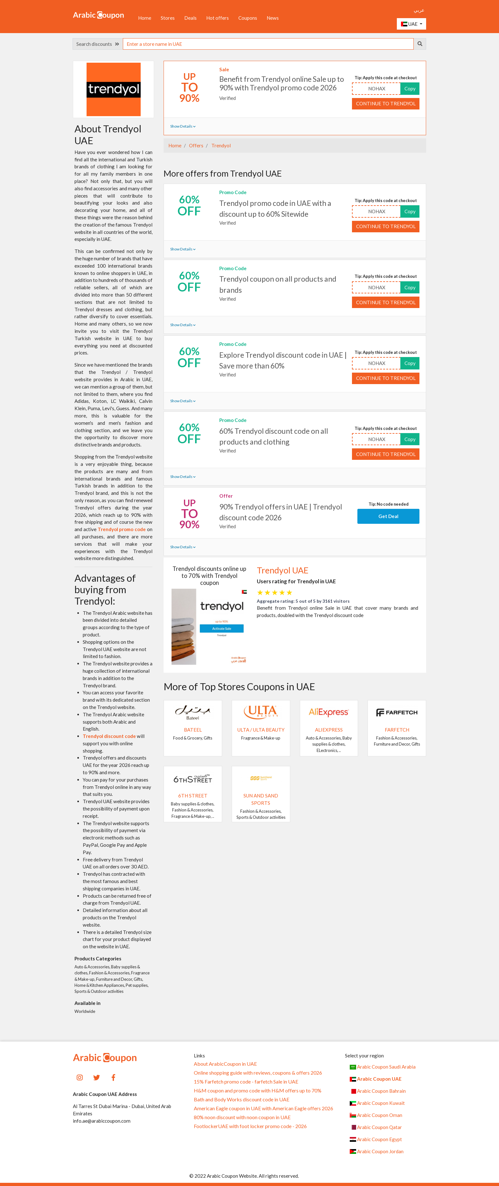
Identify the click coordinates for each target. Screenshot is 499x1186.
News (273, 18)
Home (144, 18)
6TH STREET (192, 795)
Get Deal (388, 516)
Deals (190, 18)
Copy (410, 88)
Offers (195, 145)
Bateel (193, 730)
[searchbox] (268, 44)
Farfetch (397, 730)
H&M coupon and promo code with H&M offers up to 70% (257, 1090)
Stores (168, 18)
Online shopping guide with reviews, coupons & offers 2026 (258, 1073)
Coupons (247, 18)
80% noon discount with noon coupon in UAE (242, 1117)
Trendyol (220, 145)
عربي (419, 10)
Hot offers (217, 18)
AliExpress (329, 730)
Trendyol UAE (282, 570)
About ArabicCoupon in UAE (225, 1064)
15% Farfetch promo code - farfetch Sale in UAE (246, 1081)
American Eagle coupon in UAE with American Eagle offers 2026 (263, 1108)
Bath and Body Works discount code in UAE (241, 1099)
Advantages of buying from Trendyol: (105, 589)
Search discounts (97, 44)
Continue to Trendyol (386, 103)
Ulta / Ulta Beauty (261, 730)
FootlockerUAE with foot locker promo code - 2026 (250, 1126)
